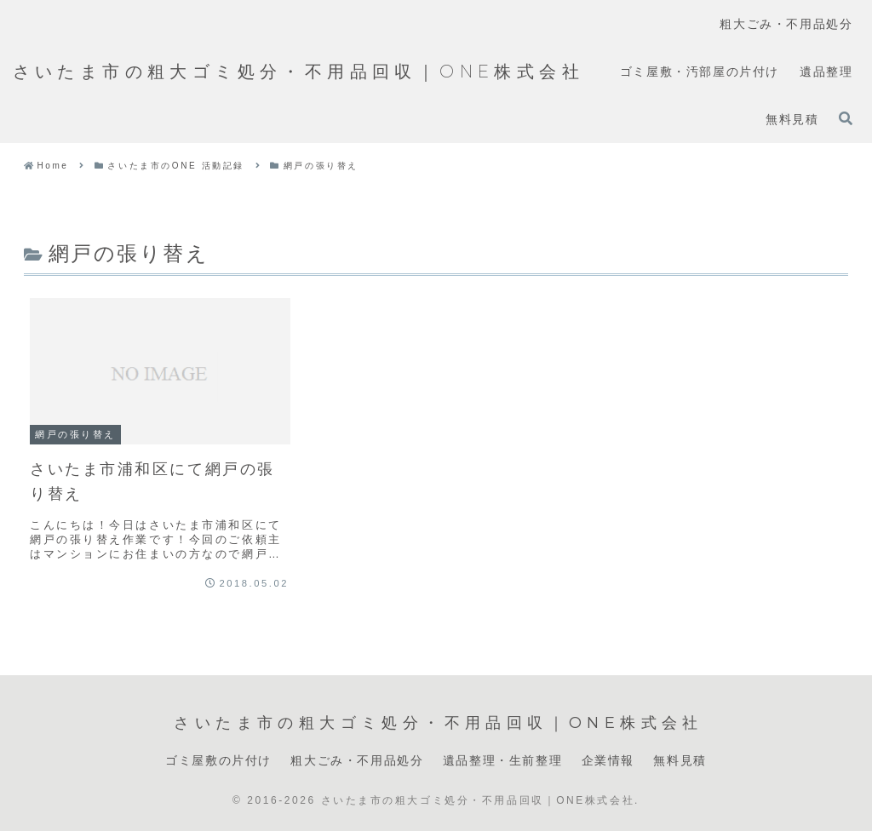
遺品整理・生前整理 (502, 760)
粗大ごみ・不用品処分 (356, 760)
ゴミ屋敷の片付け (218, 760)
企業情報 (608, 760)
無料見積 (679, 760)
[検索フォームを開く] (845, 118)
